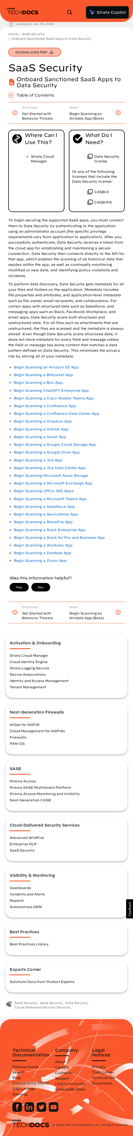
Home (13, 34)
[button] (129, 908)
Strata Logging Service (29, 668)
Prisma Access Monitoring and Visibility (45, 794)
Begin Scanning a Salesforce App (44, 506)
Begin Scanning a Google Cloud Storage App (55, 444)
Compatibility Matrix (30, 1083)
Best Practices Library (29, 944)
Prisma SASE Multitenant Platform (40, 787)
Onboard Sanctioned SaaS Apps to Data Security (51, 38)
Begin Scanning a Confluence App (45, 406)
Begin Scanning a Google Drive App (47, 452)
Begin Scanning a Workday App (43, 545)
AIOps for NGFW (25, 724)
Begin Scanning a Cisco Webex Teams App (54, 398)
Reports (17, 900)
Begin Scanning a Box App (38, 382)
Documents (102, 1083)
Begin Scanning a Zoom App (40, 561)
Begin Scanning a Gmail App (40, 437)
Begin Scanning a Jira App (38, 460)
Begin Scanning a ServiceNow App (46, 514)
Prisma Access (23, 781)
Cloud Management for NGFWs (37, 731)
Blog (16, 1077)
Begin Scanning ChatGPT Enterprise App (51, 390)
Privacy (98, 1067)
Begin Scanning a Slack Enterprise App (50, 530)
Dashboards (20, 888)
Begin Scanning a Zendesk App (42, 553)
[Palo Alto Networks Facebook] (17, 1110)
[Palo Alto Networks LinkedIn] (30, 1110)
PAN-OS (17, 743)
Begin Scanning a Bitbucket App (43, 375)
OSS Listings (23, 1088)
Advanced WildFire (27, 837)
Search (18, 1072)
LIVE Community (70, 1084)
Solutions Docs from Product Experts (42, 981)
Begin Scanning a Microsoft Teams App (50, 499)
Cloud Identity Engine (29, 662)
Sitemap (20, 1094)
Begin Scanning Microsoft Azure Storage (51, 475)
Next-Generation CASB (30, 800)
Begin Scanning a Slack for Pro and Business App (59, 537)
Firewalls (18, 737)
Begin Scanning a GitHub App (41, 429)
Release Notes (25, 1067)
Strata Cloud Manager (29, 655)
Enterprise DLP (23, 844)
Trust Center (103, 1072)
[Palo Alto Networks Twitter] (42, 1110)
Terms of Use (103, 1077)
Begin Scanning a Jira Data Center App (50, 468)
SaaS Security (33, 34)
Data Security (76, 1003)
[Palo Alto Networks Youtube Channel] (53, 1110)
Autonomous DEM (26, 907)
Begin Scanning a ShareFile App (43, 522)
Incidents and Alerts (27, 894)
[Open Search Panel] (71, 12)
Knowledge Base (70, 1089)
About (60, 1062)
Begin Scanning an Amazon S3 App (46, 367)
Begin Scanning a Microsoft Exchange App (53, 483)
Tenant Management (28, 687)
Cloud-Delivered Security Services (42, 1007)
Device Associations (28, 674)
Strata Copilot (107, 12)
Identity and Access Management (39, 681)
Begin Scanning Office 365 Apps (44, 491)
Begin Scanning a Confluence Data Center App (56, 413)
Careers (62, 1067)
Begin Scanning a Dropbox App (43, 421)
